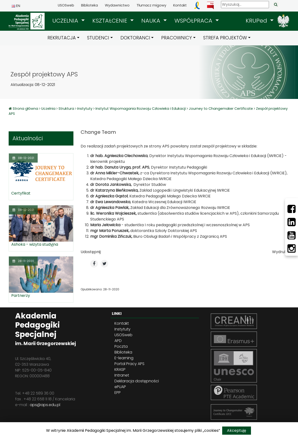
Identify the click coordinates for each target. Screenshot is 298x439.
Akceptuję (236, 430)
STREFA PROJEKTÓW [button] (225, 38)
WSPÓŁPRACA (194, 20)
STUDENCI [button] (98, 38)
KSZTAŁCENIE (110, 20)
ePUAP (120, 387)
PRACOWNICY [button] (176, 38)
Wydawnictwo (117, 5)
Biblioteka (89, 5)
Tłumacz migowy (151, 5)
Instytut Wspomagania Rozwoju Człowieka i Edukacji (140, 108)
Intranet (121, 375)
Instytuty (84, 108)
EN (16, 5)
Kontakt (180, 5)
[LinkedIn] (291, 222)
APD (118, 340)
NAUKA (151, 20)
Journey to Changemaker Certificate (221, 108)
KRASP (119, 369)
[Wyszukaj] (245, 4)
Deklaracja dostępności (136, 381)
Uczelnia (48, 108)
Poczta (121, 346)
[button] (68, 20)
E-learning (123, 358)
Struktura (66, 108)
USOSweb (66, 5)
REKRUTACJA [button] (62, 38)
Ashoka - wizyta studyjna (34, 244)
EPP (117, 392)
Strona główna (26, 108)
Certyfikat (20, 193)
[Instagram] (291, 248)
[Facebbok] (291, 209)
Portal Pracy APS (129, 363)
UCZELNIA (66, 20)
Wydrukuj (280, 252)
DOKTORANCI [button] (135, 38)
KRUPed (257, 20)
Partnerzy (20, 295)
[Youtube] (291, 235)
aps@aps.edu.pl (45, 405)
